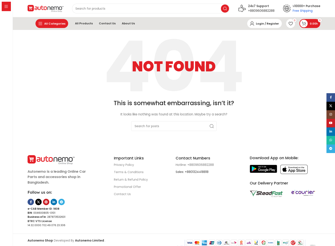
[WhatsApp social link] (330, 140)
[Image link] (51, 159)
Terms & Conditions (129, 172)
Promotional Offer (127, 187)
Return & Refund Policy (131, 179)
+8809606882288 (261, 11)
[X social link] (38, 202)
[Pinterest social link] (46, 202)
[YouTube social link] (330, 123)
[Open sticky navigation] (51, 23)
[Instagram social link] (330, 114)
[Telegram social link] (61, 202)
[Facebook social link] (31, 202)
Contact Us (122, 194)
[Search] (133, 8)
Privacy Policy (124, 165)
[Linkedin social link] (54, 202)
